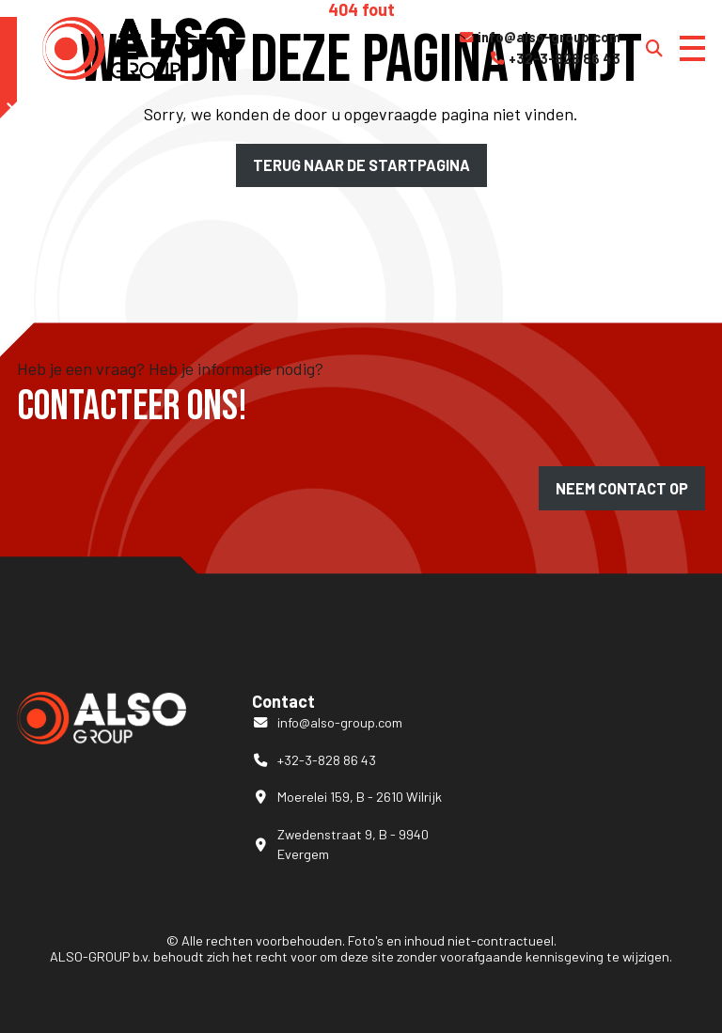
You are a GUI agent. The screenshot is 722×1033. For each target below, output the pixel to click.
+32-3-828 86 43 (554, 59)
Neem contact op (622, 488)
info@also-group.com (539, 37)
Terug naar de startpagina (361, 165)
